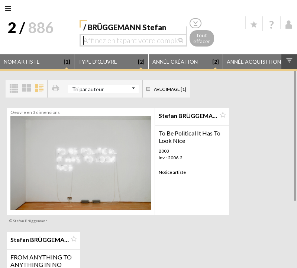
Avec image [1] (170, 89)
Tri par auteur (88, 89)
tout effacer (201, 38)
